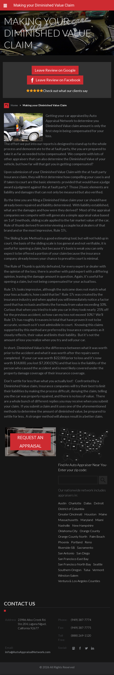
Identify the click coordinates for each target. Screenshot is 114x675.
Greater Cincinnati (70, 514)
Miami (99, 520)
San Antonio (66, 553)
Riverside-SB (66, 547)
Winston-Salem (68, 575)
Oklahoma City (67, 531)
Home (14, 105)
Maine (103, 514)
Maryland (86, 520)
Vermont (98, 570)
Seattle (98, 564)
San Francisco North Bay (74, 564)
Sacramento (85, 547)
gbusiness (74, 648)
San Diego (83, 553)
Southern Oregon (69, 570)
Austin (62, 503)
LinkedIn (92, 648)
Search (104, 480)
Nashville (64, 525)
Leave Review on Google (55, 70)
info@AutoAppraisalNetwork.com (27, 652)
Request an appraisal (30, 442)
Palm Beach (97, 536)
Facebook (80, 648)
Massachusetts (68, 520)
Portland (76, 542)
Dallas (88, 503)
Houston (90, 514)
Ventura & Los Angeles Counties (79, 581)
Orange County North (72, 536)
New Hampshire (83, 525)
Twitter (86, 648)
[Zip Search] (78, 480)
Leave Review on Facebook (58, 80)
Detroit (99, 503)
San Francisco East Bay (73, 559)
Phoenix (63, 542)
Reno (88, 542)
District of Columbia (71, 509)
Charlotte (75, 503)
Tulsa (87, 570)
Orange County (90, 531)
